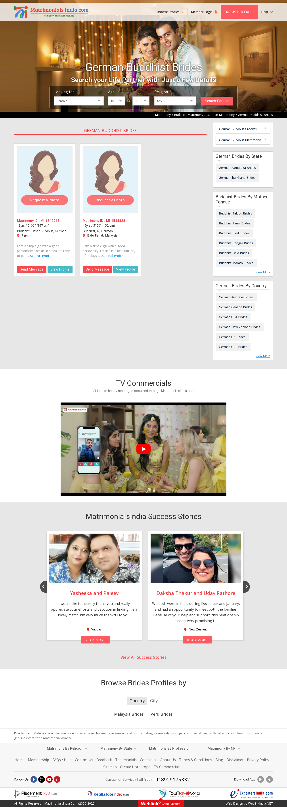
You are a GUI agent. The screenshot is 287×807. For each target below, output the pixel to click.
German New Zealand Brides (239, 327)
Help (267, 12)
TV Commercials (167, 766)
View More (263, 272)
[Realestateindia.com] (107, 793)
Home (20, 759)
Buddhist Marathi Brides (236, 263)
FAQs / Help (62, 759)
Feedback (104, 759)
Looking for (64, 91)
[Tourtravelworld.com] (179, 793)
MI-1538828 (115, 221)
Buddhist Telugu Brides (235, 213)
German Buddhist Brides (110, 130)
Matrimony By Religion (67, 748)
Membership (38, 759)
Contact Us (84, 759)
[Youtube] (49, 779)
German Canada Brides (235, 307)
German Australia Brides (236, 297)
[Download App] (260, 779)
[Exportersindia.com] (251, 793)
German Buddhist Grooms (238, 129)
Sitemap (110, 766)
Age (111, 91)
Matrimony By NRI (224, 748)
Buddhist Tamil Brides (234, 223)
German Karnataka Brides (237, 168)
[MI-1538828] (110, 180)
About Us (168, 759)
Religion (161, 91)
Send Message (32, 269)
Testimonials (126, 759)
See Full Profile (40, 256)
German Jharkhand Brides (237, 177)
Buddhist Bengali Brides (236, 243)
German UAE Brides (233, 347)
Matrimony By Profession (171, 748)
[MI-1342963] (45, 180)
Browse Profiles (170, 12)
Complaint (148, 759)
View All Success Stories (143, 657)
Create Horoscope (135, 766)
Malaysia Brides (129, 714)
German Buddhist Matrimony (240, 140)
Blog (219, 759)
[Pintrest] (57, 779)
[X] (41, 779)
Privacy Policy (258, 759)
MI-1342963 (49, 221)
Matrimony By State (118, 748)
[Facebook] (34, 779)
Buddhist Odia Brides (234, 253)
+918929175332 (171, 779)
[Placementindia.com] (35, 793)
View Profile (59, 269)
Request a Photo (44, 200)
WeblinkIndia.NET (260, 803)
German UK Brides (232, 337)
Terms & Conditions (195, 759)
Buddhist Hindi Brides (234, 233)
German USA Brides (233, 317)
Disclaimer (235, 759)
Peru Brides (162, 714)
